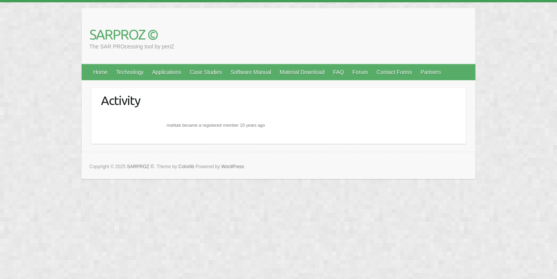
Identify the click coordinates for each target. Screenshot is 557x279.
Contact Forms (394, 72)
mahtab (174, 125)
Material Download (302, 72)
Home (100, 72)
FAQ (338, 72)
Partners (430, 72)
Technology (130, 72)
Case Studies (206, 72)
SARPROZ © (123, 34)
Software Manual (251, 72)
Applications (166, 72)
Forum (360, 72)
